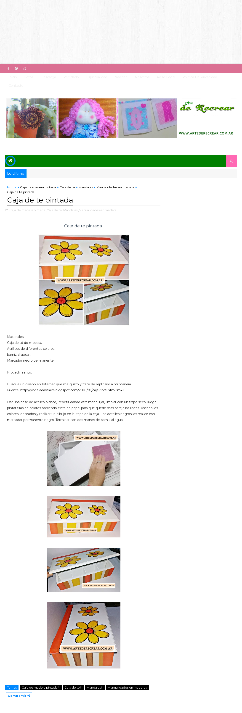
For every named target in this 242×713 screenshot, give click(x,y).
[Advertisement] (121, 32)
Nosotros (142, 77)
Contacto (15, 86)
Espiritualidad (96, 77)
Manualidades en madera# (127, 687)
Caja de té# (73, 687)
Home (11, 187)
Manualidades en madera (115, 187)
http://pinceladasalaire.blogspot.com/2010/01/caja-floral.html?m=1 (72, 390)
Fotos (28, 77)
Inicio (12, 77)
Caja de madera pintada (38, 187)
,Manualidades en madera (97, 210)
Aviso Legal (166, 77)
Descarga (48, 77)
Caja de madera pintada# (41, 687)
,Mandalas (70, 210)
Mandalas (86, 187)
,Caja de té (54, 210)
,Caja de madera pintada (27, 210)
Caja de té (67, 187)
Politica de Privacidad (199, 77)
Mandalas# (95, 687)
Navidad (121, 77)
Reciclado (71, 77)
